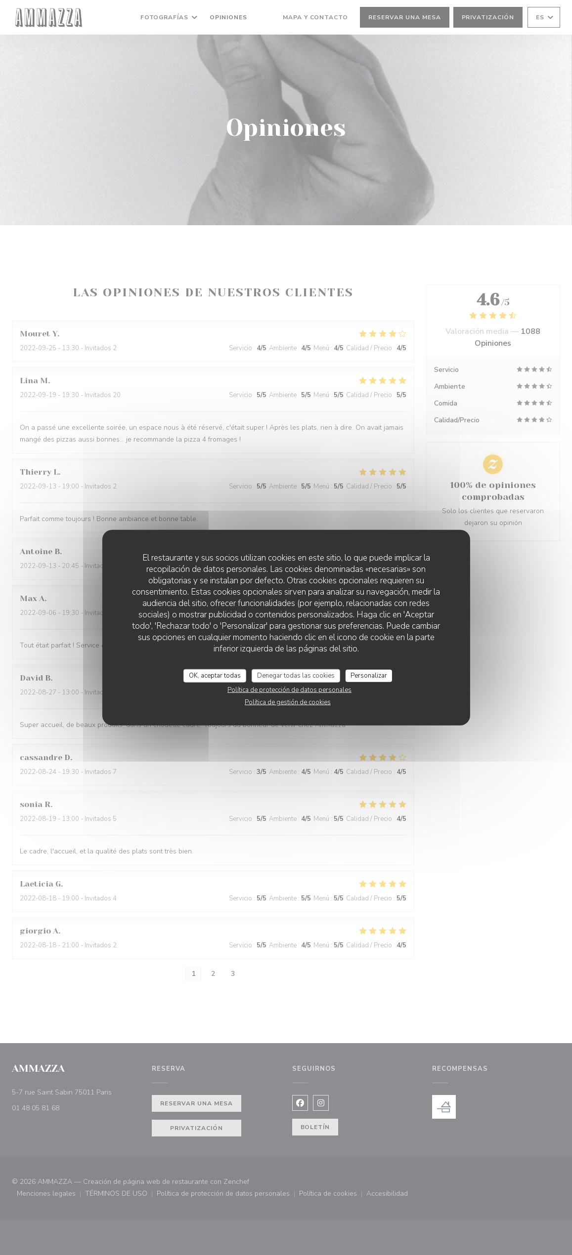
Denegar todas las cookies (296, 675)
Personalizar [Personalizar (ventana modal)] (369, 675)
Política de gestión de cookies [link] (288, 702)
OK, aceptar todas (215, 675)
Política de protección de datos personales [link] (289, 690)
